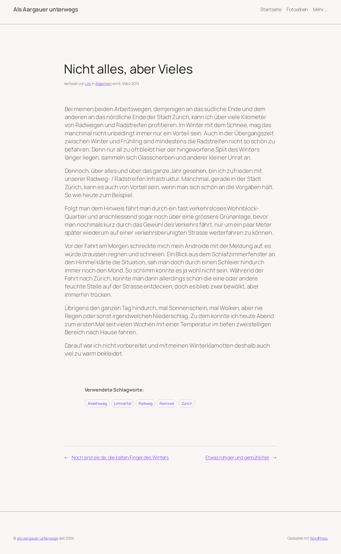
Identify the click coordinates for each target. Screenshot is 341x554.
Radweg (145, 403)
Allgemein (103, 83)
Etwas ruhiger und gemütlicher (237, 457)
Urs (88, 83)
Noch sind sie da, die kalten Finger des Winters (120, 457)
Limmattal (122, 403)
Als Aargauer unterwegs (45, 9)
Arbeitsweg (97, 403)
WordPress (319, 538)
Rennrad (167, 403)
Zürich (186, 403)
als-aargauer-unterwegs (37, 538)
